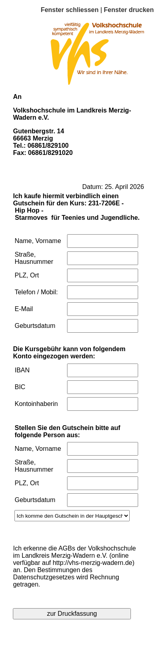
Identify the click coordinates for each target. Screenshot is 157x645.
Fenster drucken (129, 9)
